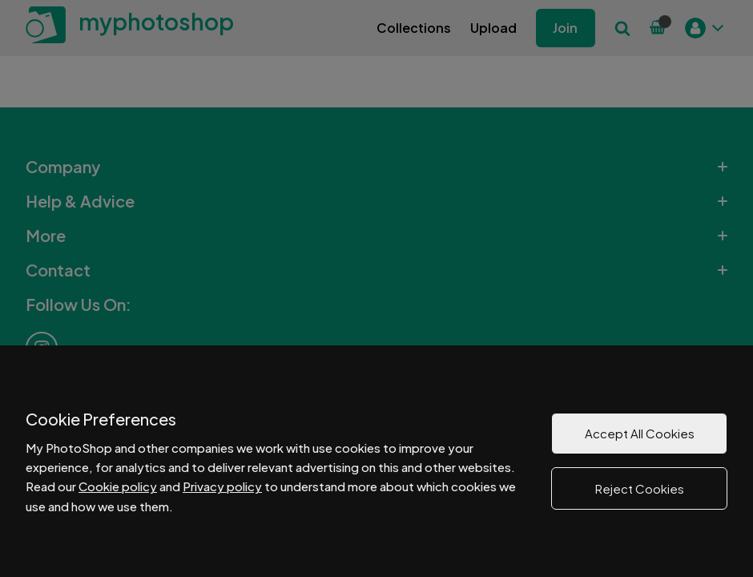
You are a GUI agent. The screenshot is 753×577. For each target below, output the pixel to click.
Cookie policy (118, 486)
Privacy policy (222, 486)
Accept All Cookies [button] (640, 433)
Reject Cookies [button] (639, 488)
